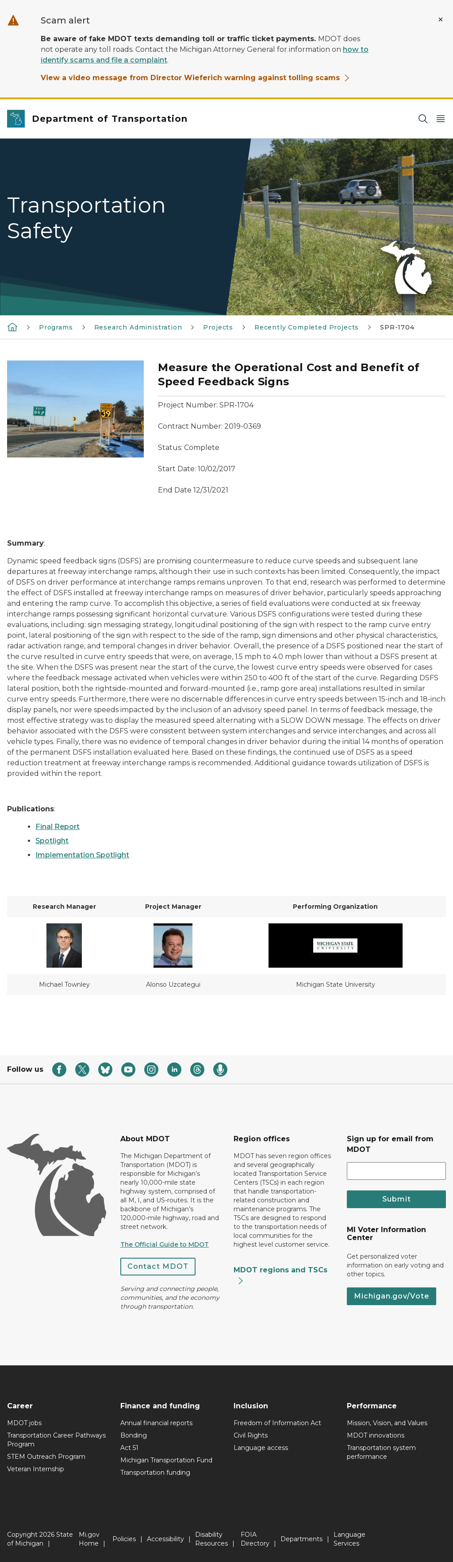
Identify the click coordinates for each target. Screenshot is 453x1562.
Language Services (349, 1539)
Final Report (57, 826)
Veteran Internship (35, 1469)
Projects (218, 327)
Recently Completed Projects (306, 327)
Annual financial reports (156, 1423)
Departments (301, 1539)
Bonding (133, 1435)
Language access (261, 1448)
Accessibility (165, 1539)
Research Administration (138, 327)
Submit (396, 1199)
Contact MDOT (157, 1266)
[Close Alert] (440, 19)
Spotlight (52, 841)
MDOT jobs (24, 1423)
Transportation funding (155, 1473)
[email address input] (396, 1171)
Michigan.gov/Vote (391, 1296)
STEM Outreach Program (46, 1457)
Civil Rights (251, 1435)
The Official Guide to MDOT (164, 1244)
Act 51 (129, 1448)
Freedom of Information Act (277, 1423)
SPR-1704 (397, 327)
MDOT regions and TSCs (280, 1275)
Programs (56, 327)
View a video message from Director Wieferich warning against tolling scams (195, 78)
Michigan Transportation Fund (166, 1460)
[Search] (423, 118)
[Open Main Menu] (440, 118)
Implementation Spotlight (82, 855)
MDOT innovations (375, 1435)
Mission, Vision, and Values (387, 1423)
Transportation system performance (381, 1452)
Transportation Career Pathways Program (56, 1439)
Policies (124, 1539)
